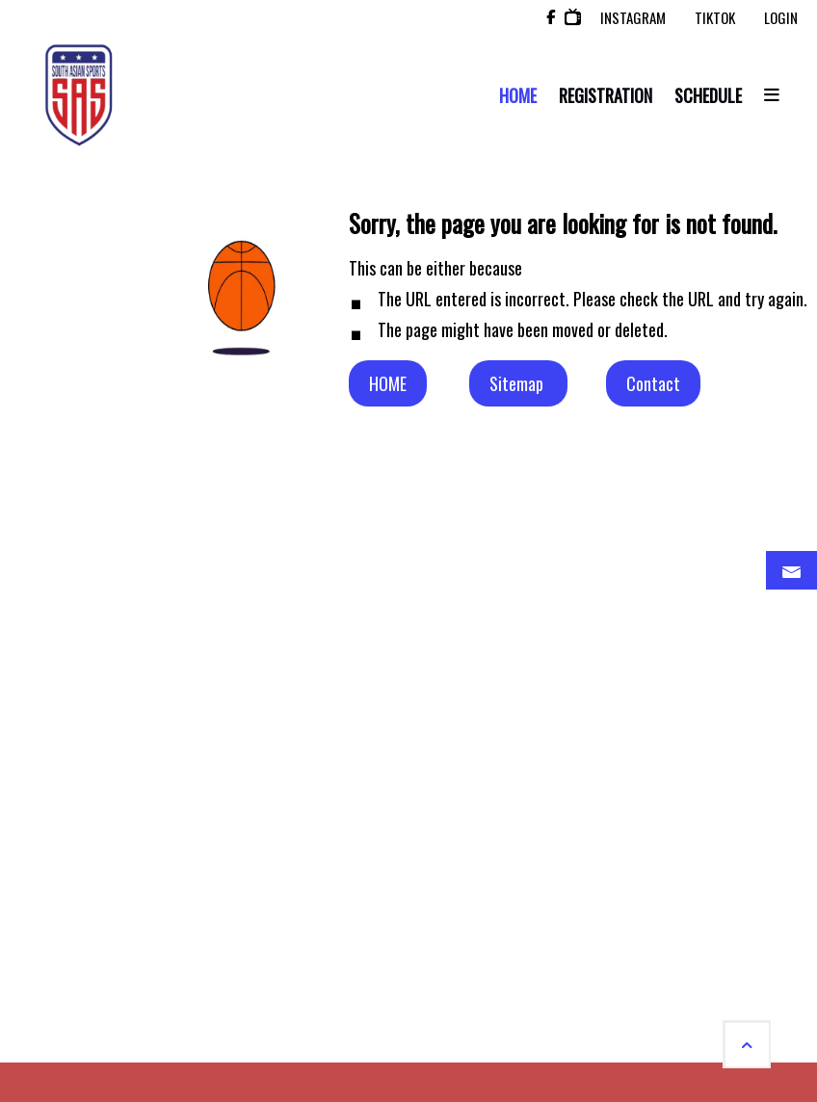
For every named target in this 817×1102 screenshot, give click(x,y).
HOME (388, 383)
